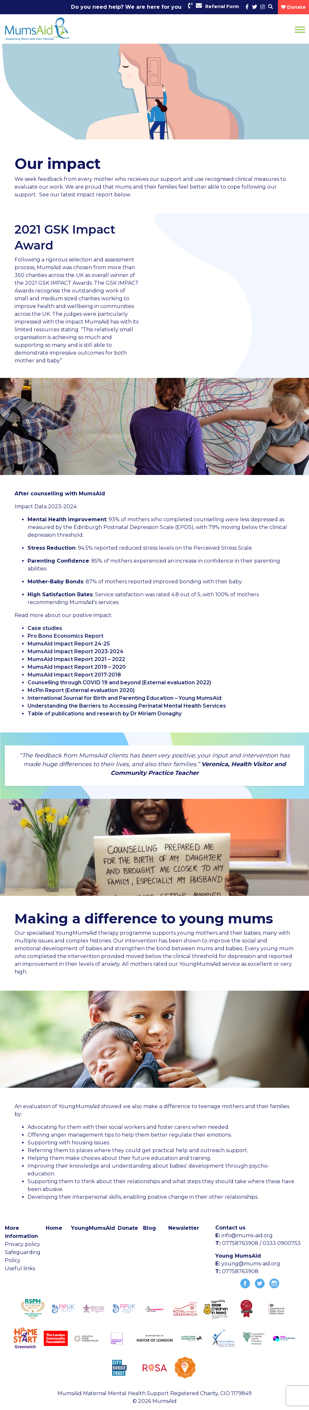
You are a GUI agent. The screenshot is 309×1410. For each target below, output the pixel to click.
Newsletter (183, 1228)
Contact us (230, 1228)
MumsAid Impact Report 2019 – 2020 (77, 667)
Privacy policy (22, 1244)
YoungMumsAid (93, 1228)
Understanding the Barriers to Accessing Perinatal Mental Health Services (127, 706)
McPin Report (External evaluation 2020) (81, 690)
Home (54, 1228)
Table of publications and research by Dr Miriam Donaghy (105, 714)
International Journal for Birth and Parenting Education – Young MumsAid (124, 698)
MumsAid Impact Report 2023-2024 (76, 651)
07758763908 (240, 1271)
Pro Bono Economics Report (65, 636)
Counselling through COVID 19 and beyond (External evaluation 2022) (119, 682)
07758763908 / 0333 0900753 (261, 1243)
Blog (149, 1228)
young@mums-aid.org (250, 1264)
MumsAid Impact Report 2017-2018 (74, 675)
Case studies (45, 628)
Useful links (20, 1268)
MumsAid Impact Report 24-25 (69, 644)
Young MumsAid (238, 1256)
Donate (128, 1228)
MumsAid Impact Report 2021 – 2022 (76, 659)
